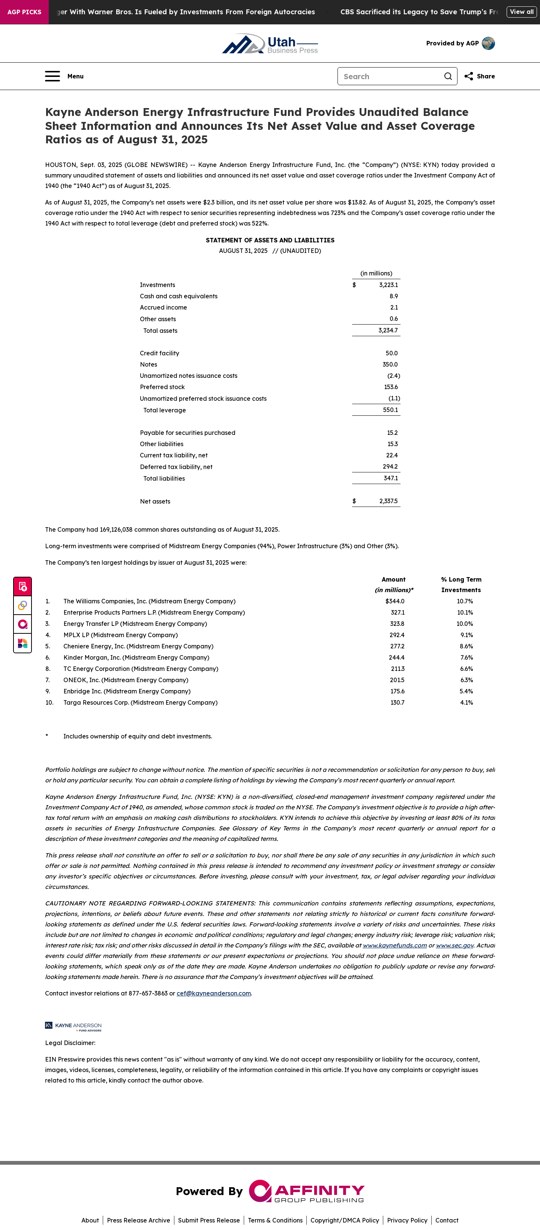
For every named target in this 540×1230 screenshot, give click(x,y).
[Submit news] (22, 586)
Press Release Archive (138, 1220)
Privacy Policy (407, 1220)
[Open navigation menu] (64, 76)
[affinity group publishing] (22, 624)
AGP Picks (24, 12)
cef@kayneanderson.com (214, 993)
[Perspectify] (22, 605)
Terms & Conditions (275, 1220)
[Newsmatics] (22, 643)
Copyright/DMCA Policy (344, 1220)
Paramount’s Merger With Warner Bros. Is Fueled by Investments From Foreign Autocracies (167, 12)
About (90, 1220)
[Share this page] (479, 76)
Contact (447, 1220)
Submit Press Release (209, 1220)
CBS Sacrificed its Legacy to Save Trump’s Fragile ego (446, 12)
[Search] (388, 76)
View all (522, 11)
